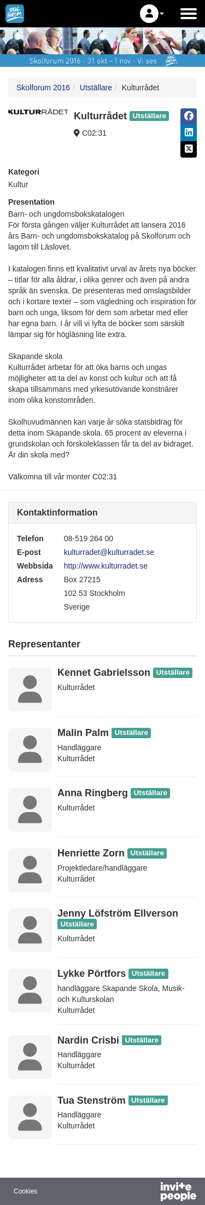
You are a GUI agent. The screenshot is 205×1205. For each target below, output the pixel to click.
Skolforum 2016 (43, 87)
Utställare (96, 87)
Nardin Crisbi (88, 1040)
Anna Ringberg (92, 792)
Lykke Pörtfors (91, 973)
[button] (152, 13)
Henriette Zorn (91, 853)
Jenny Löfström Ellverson (117, 913)
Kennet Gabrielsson (103, 672)
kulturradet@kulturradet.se (109, 552)
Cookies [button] (25, 1191)
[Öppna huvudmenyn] (188, 13)
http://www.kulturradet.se (106, 565)
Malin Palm (83, 732)
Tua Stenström (91, 1100)
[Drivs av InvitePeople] (149, 1193)
